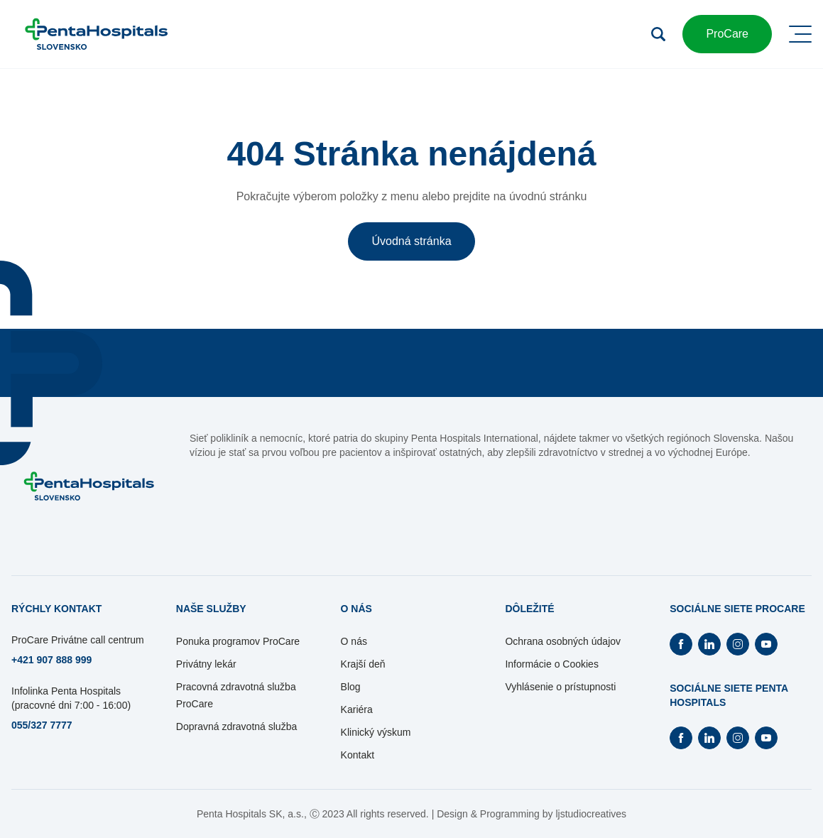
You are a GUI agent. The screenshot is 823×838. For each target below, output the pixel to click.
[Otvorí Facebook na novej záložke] (681, 644)
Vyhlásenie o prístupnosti (560, 686)
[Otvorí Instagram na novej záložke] (737, 644)
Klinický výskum (376, 732)
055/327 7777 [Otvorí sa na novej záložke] (41, 725)
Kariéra (357, 709)
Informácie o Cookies (552, 664)
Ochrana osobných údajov (563, 641)
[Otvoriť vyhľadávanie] (658, 34)
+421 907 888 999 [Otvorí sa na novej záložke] (51, 659)
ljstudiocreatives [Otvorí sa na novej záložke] (590, 814)
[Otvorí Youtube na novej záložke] (766, 644)
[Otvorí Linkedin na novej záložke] (709, 644)
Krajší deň (363, 664)
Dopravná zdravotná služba (236, 726)
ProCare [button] (727, 34)
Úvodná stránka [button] (411, 241)
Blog (351, 686)
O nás (354, 641)
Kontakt (357, 755)
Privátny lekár (206, 664)
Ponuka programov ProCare (238, 641)
